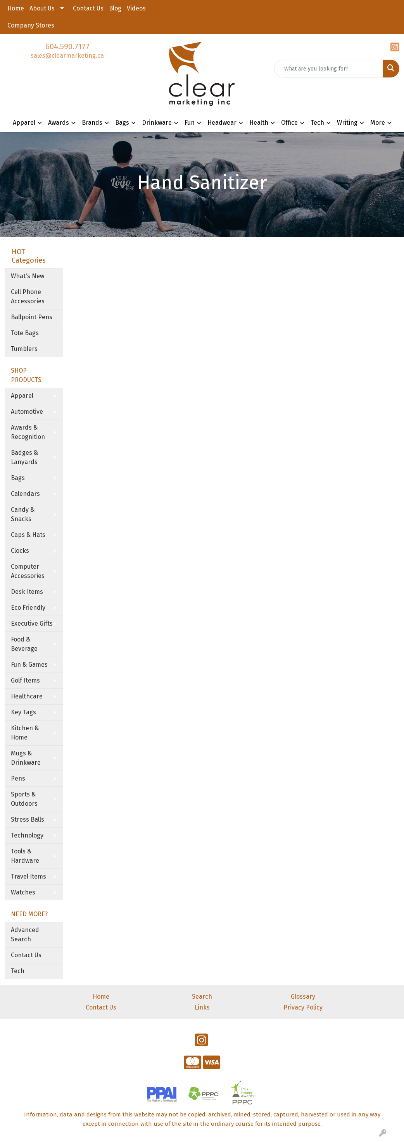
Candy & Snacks (23, 514)
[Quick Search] (328, 68)
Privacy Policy (303, 1007)
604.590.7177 (67, 46)
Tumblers (24, 349)
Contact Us (88, 8)
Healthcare (27, 696)
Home (15, 8)
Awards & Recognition (28, 432)
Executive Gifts (32, 623)
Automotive (27, 411)
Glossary (303, 996)
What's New (27, 276)
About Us (42, 8)
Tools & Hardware (25, 856)
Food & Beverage (24, 644)
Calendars (25, 493)
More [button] (377, 122)
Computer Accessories (28, 571)
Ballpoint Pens (31, 317)
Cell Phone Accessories (28, 296)
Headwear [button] (222, 122)
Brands (92, 122)
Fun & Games (29, 664)
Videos (136, 8)
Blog (115, 8)
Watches (23, 892)
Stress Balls (27, 819)
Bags (18, 478)
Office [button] (289, 122)
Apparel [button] (24, 122)
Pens (18, 778)
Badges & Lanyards (24, 457)
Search (202, 996)
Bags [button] (122, 122)
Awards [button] (58, 122)
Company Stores (30, 25)
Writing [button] (347, 122)
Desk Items (27, 591)
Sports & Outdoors (24, 799)
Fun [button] (190, 122)
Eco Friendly (28, 607)
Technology (27, 835)
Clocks (20, 550)
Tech (17, 971)
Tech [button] (317, 122)
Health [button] (258, 122)
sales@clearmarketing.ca (67, 55)
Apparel (22, 395)
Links (202, 1007)
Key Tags (23, 712)
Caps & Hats (28, 534)
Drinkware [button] (157, 122)
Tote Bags (25, 333)
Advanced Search (25, 934)
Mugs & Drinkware (26, 758)
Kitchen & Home (25, 732)
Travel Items (28, 876)
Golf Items (25, 680)
